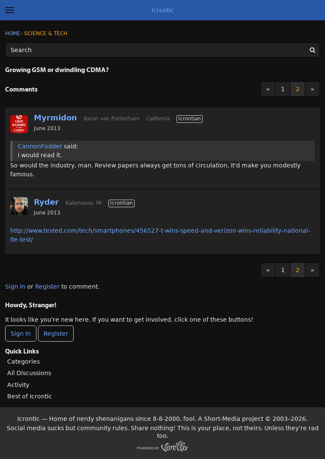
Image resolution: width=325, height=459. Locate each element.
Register (47, 286)
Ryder (46, 202)
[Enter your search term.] (162, 50)
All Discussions (29, 373)
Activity (18, 384)
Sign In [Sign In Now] (21, 333)
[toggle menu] (9, 10)
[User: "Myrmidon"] (19, 124)
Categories (23, 361)
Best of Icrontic (29, 396)
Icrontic (162, 10)
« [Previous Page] (268, 89)
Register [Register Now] (56, 333)
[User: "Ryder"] (19, 206)
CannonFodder (40, 146)
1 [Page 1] (283, 89)
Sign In (15, 286)
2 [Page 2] (298, 89)
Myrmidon (55, 117)
